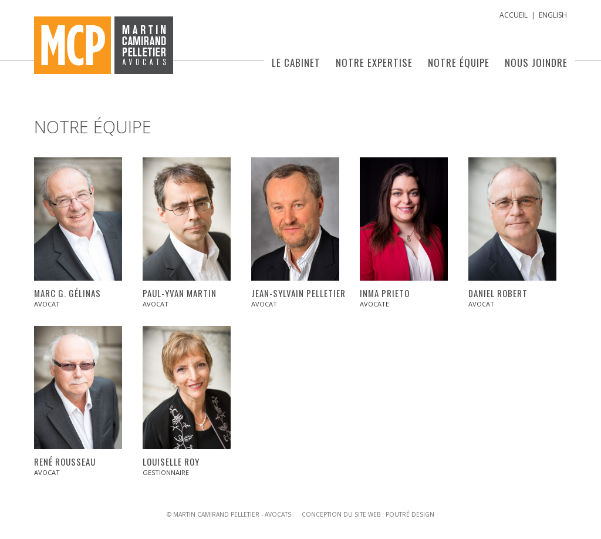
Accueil (513, 15)
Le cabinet (296, 62)
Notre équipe (458, 62)
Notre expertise (374, 62)
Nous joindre (536, 62)
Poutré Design (410, 514)
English (553, 15)
